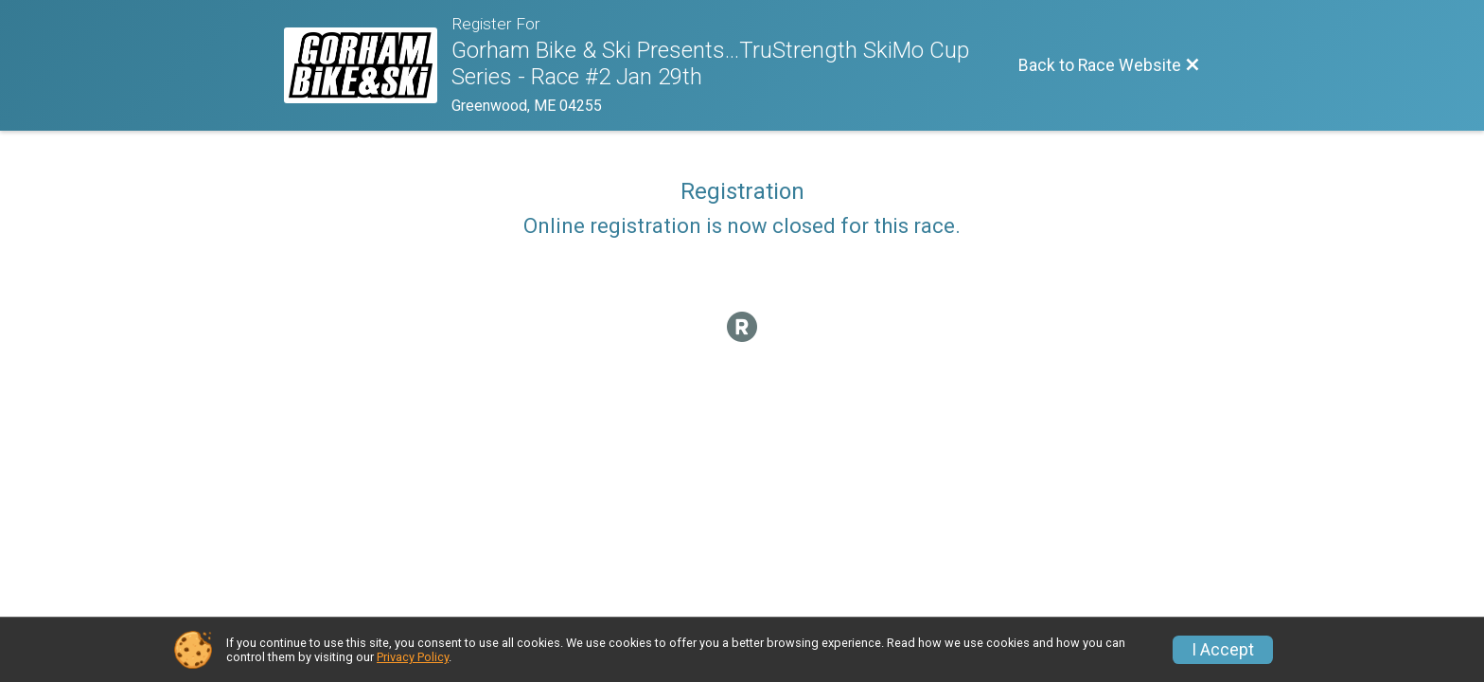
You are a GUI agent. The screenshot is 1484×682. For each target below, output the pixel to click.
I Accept (1223, 649)
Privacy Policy (413, 657)
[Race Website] (367, 65)
